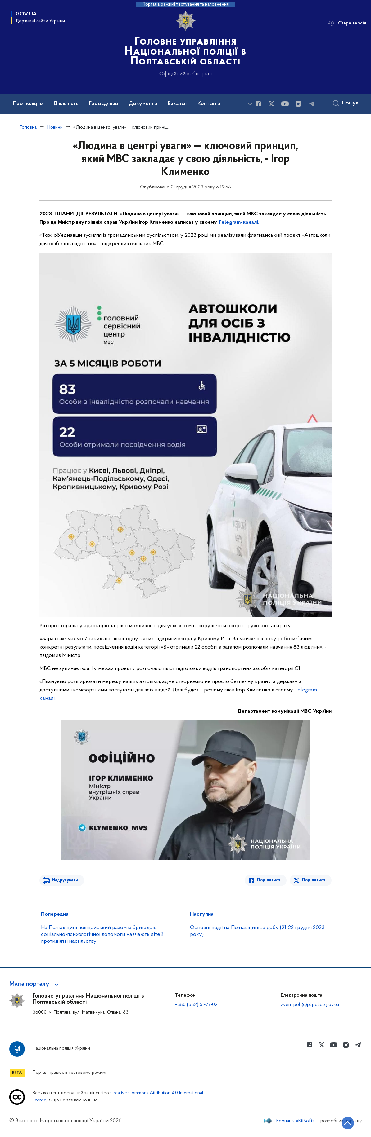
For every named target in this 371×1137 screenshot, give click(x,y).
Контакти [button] (208, 104)
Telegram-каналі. (238, 222)
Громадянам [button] (103, 104)
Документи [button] (143, 104)
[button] (35, 984)
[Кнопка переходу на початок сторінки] (348, 1123)
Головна (28, 127)
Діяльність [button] (66, 104)
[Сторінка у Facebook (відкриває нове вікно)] (258, 104)
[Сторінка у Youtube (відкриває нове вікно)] (285, 104)
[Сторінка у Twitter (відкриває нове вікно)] (271, 104)
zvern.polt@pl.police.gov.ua (310, 1004)
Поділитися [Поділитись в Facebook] (268, 880)
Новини (55, 127)
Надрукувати (65, 880)
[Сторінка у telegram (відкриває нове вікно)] (311, 104)
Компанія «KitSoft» (295, 1120)
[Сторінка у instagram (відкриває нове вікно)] (298, 104)
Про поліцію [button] (28, 104)
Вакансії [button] (177, 104)
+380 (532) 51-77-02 (196, 1004)
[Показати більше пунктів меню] (250, 104)
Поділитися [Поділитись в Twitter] (313, 880)
